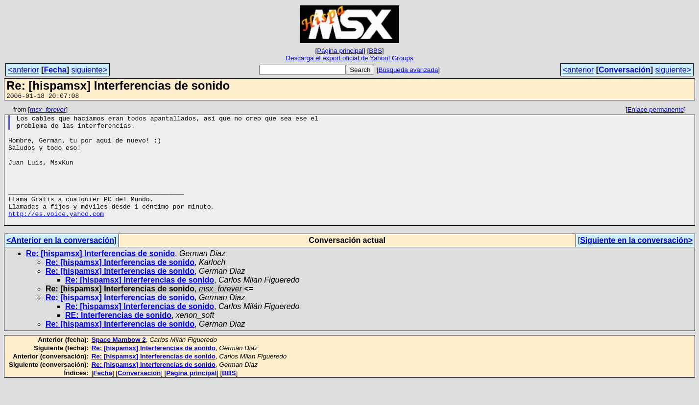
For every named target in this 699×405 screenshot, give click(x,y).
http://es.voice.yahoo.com (56, 235)
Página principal (340, 50)
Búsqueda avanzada (408, 69)
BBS (375, 50)
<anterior (23, 70)
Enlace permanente (655, 111)
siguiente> (89, 70)
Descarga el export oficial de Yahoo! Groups (349, 58)
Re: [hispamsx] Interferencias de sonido (100, 277)
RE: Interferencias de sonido (118, 338)
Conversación (625, 70)
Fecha (55, 70)
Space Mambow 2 (119, 363)
